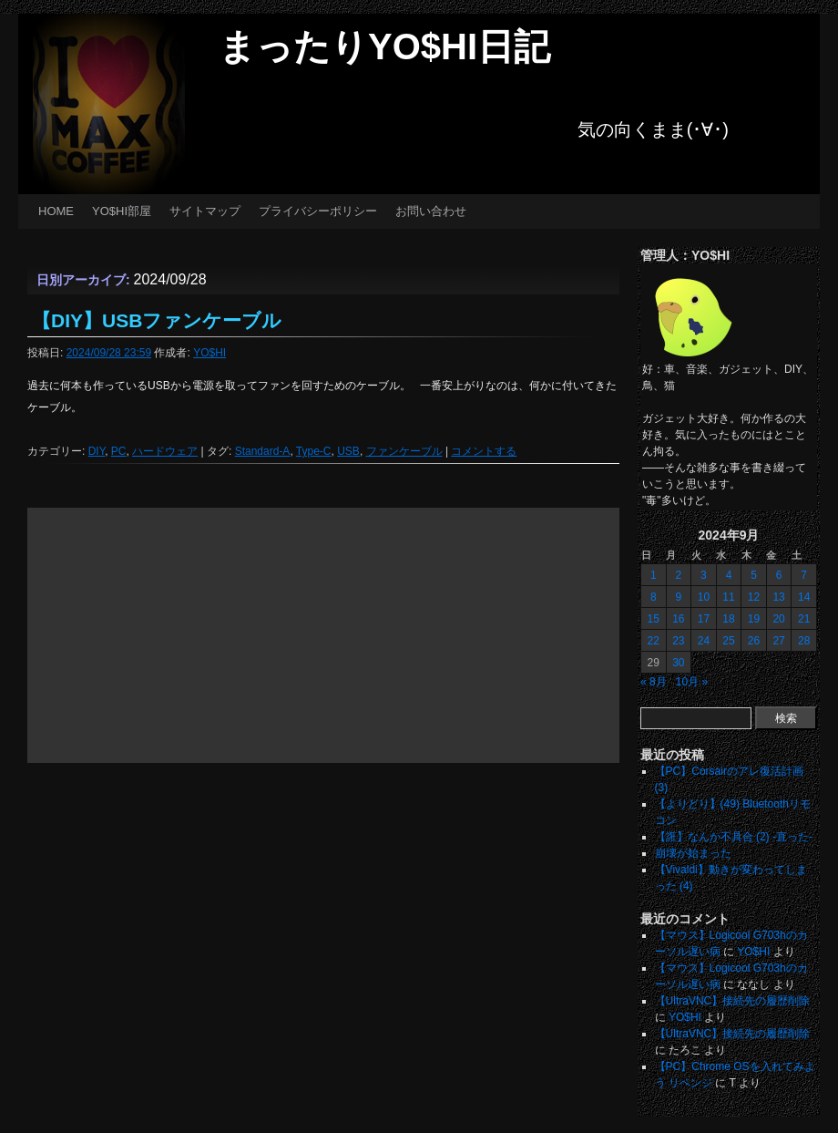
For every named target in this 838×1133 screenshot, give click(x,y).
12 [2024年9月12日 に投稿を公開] (754, 597)
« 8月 (653, 681)
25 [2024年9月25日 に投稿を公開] (728, 640)
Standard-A (263, 451)
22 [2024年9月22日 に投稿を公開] (653, 640)
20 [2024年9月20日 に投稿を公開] (778, 619)
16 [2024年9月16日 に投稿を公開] (678, 619)
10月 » (692, 681)
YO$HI (209, 352)
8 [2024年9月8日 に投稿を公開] (653, 597)
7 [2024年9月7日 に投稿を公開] (804, 575)
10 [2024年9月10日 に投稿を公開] (704, 597)
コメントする (483, 451)
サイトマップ (204, 211)
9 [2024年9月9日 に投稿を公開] (679, 597)
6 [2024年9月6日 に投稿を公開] (779, 575)
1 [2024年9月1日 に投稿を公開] (653, 575)
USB (348, 451)
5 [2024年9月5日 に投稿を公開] (754, 575)
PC (119, 451)
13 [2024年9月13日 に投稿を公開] (778, 597)
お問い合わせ (430, 211)
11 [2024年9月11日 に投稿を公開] (728, 597)
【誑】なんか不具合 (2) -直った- (733, 836)
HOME (56, 211)
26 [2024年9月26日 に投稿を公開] (754, 640)
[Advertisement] (323, 635)
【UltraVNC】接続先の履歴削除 (733, 1000)
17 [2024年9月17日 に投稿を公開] (704, 619)
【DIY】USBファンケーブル (156, 320)
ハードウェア (165, 451)
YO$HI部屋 (121, 211)
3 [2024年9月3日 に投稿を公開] (703, 575)
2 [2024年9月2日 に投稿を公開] (679, 575)
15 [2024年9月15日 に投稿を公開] (653, 619)
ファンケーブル (404, 451)
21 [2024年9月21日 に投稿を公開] (804, 619)
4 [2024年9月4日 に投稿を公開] (729, 575)
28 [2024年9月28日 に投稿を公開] (804, 640)
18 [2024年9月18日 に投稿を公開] (728, 619)
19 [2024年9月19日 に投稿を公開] (754, 619)
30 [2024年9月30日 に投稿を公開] (678, 662)
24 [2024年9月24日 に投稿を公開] (704, 640)
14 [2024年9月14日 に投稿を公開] (804, 597)
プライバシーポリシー (318, 211)
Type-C (314, 451)
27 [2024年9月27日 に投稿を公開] (778, 640)
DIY (96, 451)
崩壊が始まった (693, 853)
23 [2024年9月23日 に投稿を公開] (678, 640)
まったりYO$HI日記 (384, 46)
